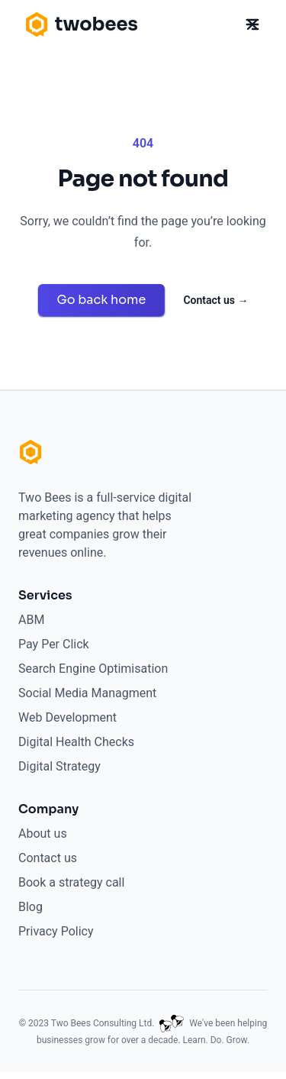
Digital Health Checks (76, 742)
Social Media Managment (87, 693)
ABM (31, 619)
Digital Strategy (59, 766)
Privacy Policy (56, 931)
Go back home (101, 300)
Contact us (215, 300)
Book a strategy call (71, 882)
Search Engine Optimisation (93, 668)
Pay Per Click (53, 644)
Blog (30, 907)
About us (42, 833)
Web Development (67, 717)
